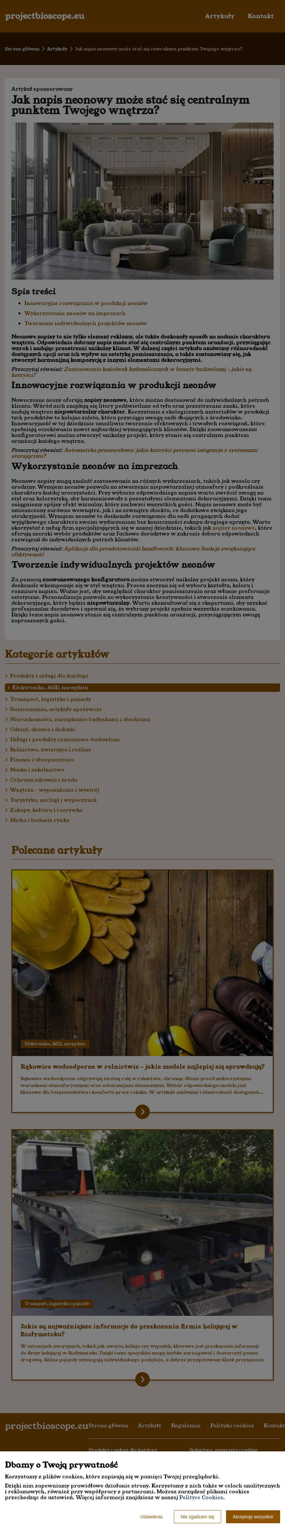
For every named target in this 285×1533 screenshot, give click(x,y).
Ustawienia (151, 1516)
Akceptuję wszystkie (253, 1516)
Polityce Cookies (201, 1497)
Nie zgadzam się (197, 1516)
